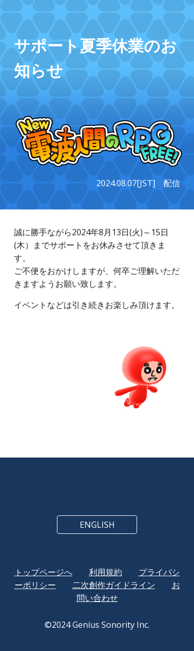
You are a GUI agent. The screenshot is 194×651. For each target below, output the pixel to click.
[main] (97, 59)
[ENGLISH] (97, 525)
